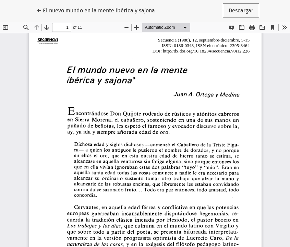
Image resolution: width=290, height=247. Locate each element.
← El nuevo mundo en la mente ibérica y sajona (96, 10)
